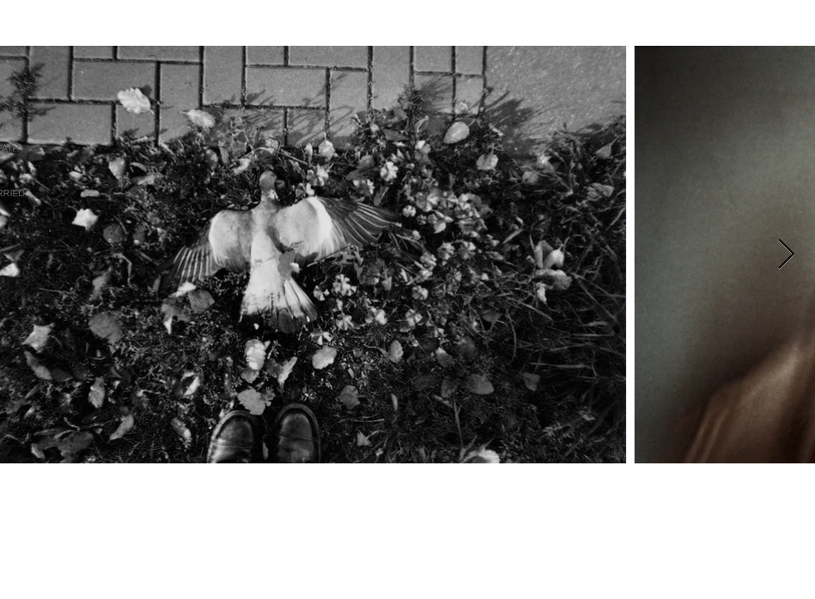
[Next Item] (786, 255)
